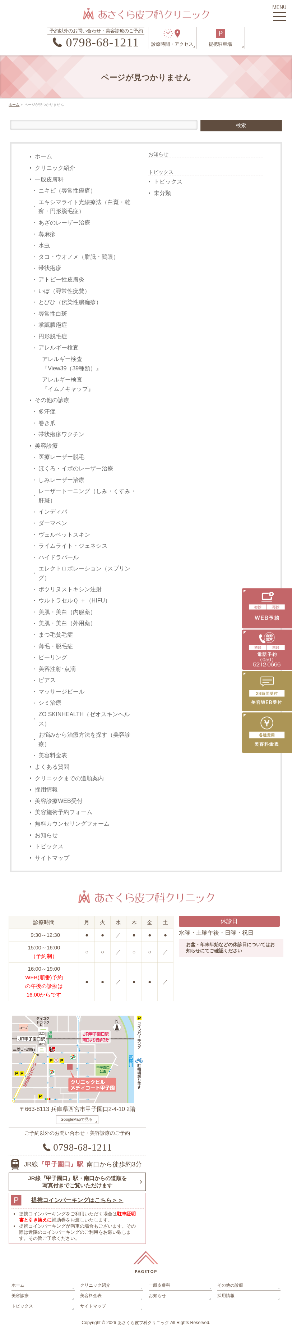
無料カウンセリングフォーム (72, 824)
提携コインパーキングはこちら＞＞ (77, 1200)
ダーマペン (52, 523)
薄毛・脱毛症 (55, 646)
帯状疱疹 (49, 268)
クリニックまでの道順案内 (69, 778)
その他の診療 (52, 400)
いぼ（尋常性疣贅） (64, 291)
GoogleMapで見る (76, 1119)
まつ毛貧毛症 (55, 635)
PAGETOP (146, 1271)
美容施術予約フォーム (63, 812)
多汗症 (47, 411)
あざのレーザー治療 (64, 223)
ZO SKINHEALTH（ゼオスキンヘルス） (84, 719)
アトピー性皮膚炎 (61, 279)
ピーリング (52, 657)
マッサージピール (61, 691)
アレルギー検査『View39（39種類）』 (72, 363)
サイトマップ (52, 858)
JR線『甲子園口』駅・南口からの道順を (77, 1182)
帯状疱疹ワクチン (61, 434)
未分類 (162, 193)
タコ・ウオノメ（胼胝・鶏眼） (78, 257)
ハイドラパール (58, 557)
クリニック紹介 (55, 168)
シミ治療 (49, 703)
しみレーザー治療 (61, 480)
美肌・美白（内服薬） (67, 612)
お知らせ (46, 835)
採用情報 (46, 789)
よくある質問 (52, 767)
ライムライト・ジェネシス (72, 546)
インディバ (52, 512)
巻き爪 (47, 423)
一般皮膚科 (49, 179)
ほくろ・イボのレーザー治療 (75, 468)
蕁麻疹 (47, 234)
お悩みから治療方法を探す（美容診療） (84, 739)
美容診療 (46, 446)
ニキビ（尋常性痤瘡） (67, 191)
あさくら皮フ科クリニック (143, 1322)
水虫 (44, 245)
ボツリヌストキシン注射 (70, 589)
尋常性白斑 (52, 314)
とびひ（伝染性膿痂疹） (70, 302)
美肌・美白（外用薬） (67, 623)
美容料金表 (52, 755)
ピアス (47, 680)
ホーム (43, 156)
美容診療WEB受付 (58, 801)
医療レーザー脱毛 (61, 457)
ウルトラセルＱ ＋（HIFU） (74, 600)
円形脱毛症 (52, 336)
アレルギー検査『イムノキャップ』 (68, 384)
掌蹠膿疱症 (52, 325)
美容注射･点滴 (57, 669)
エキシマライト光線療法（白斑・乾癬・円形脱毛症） (84, 207)
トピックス (49, 846)
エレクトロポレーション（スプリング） (84, 573)
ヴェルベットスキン (64, 535)
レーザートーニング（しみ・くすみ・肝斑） (87, 496)
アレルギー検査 (58, 347)
